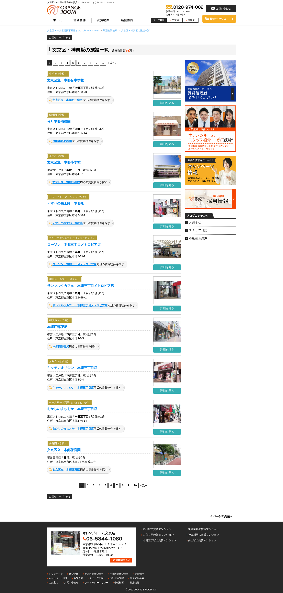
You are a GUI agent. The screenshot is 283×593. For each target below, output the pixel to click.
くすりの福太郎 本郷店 (65, 203)
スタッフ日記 (198, 230)
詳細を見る (167, 103)
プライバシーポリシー (96, 582)
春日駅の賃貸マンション (157, 529)
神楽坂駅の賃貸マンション (203, 534)
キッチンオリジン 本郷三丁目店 (72, 368)
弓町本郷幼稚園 (59, 121)
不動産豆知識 (198, 238)
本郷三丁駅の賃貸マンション (159, 540)
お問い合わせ (71, 582)
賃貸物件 (73, 574)
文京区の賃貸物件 (94, 574)
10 (102, 62)
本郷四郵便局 (57, 327)
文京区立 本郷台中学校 (65, 80)
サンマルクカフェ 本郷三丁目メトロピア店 (80, 286)
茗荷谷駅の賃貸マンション (158, 534)
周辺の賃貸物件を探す (79, 100)
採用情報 (134, 582)
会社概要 (119, 582)
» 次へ (112, 62)
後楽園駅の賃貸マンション (203, 529)
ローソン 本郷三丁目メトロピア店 (74, 245)
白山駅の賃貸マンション (202, 540)
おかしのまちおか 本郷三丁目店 (72, 409)
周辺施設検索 (137, 578)
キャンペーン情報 (58, 578)
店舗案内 (53, 582)
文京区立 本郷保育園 (64, 450)
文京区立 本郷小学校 (64, 162)
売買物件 (139, 574)
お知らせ (195, 222)
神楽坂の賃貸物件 (119, 574)
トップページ (56, 574)
